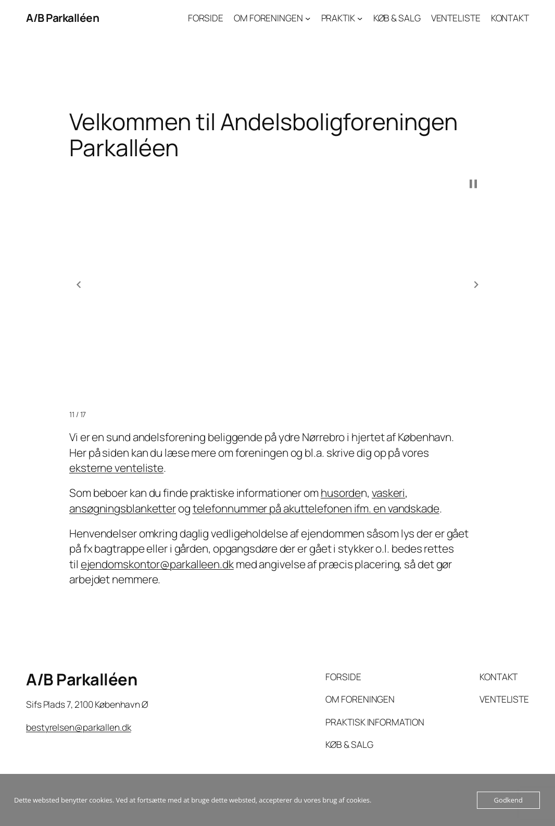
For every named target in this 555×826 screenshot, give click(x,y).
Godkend (508, 800)
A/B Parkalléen (62, 17)
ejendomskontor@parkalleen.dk (157, 564)
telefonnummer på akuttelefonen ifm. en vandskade (316, 508)
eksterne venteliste (116, 467)
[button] (78, 284)
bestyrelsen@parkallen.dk (78, 727)
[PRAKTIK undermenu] (359, 17)
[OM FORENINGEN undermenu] (307, 17)
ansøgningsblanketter (122, 508)
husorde (341, 492)
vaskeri (388, 492)
